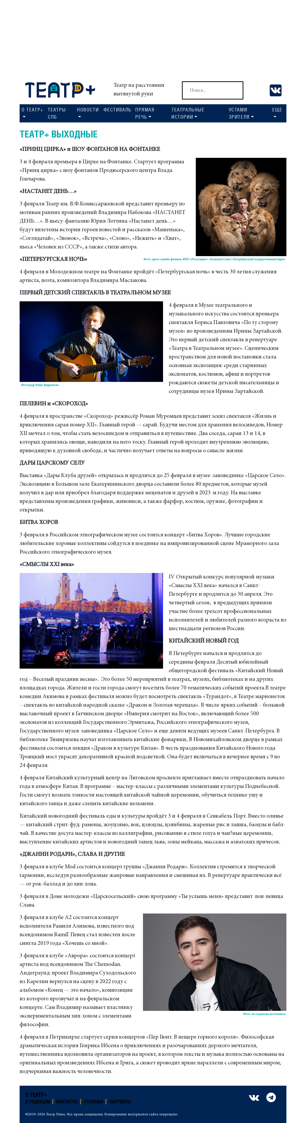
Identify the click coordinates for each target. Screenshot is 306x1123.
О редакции (37, 1101)
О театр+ (36, 1094)
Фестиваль (117, 110)
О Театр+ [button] (32, 110)
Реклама (93, 1101)
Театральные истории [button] (188, 113)
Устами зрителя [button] (239, 113)
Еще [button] (277, 110)
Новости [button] (88, 110)
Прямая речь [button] (145, 113)
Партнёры (120, 1101)
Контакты (67, 1101)
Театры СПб (57, 113)
